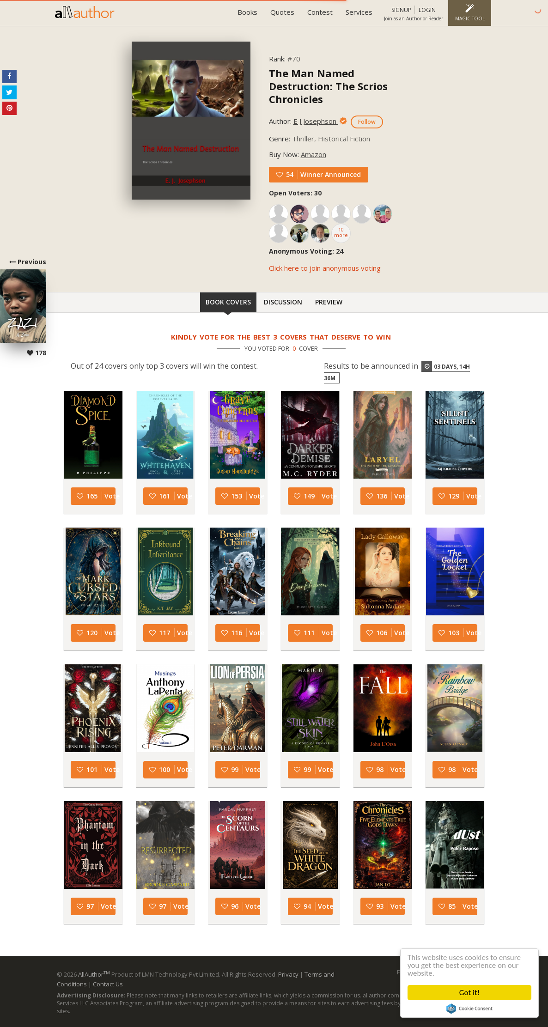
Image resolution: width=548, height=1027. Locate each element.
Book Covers (228, 302)
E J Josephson (315, 121)
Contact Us (108, 984)
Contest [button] (320, 12)
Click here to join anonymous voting (325, 268)
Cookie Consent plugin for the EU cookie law (469, 1008)
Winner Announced (330, 174)
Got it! (469, 992)
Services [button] (359, 12)
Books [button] (247, 12)
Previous (23, 307)
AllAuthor (94, 974)
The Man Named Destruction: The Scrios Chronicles (328, 86)
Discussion (283, 302)
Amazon (313, 154)
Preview (328, 302)
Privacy (288, 974)
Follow (367, 122)
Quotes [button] (282, 12)
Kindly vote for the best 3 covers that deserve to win (281, 336)
